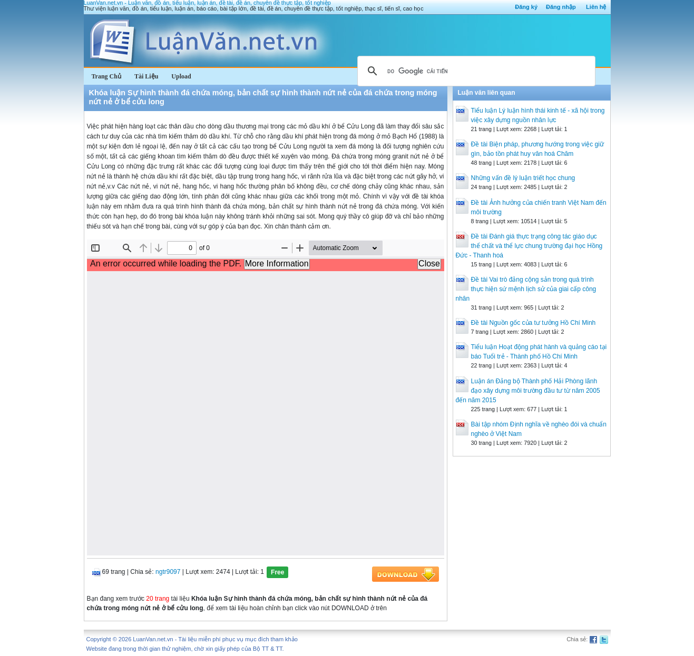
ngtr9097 (167, 571)
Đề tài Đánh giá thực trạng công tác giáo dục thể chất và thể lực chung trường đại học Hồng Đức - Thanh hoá (529, 246)
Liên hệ (596, 7)
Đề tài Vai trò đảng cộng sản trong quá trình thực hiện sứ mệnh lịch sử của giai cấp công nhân (526, 289)
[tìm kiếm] (474, 71)
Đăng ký (526, 7)
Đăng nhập (561, 7)
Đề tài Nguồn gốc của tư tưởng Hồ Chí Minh (533, 322)
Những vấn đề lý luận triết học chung (523, 178)
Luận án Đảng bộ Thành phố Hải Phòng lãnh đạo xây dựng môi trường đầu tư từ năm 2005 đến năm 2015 (528, 390)
